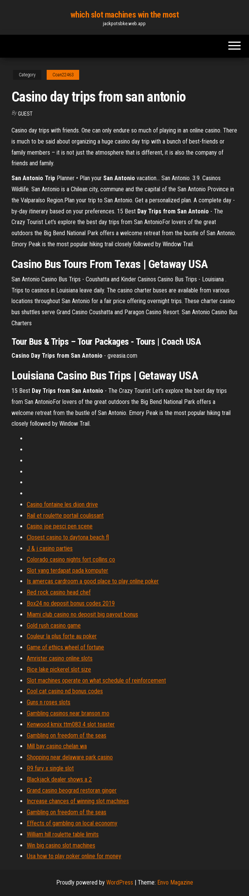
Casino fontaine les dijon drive (62, 504)
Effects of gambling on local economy (72, 823)
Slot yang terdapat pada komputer (67, 570)
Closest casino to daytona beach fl (68, 537)
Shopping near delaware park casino (70, 757)
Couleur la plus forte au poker (62, 636)
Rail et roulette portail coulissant (65, 515)
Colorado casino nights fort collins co (71, 559)
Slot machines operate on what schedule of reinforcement (96, 680)
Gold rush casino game (54, 625)
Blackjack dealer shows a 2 (59, 779)
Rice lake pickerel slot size (59, 669)
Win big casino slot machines (61, 845)
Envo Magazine (175, 882)
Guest (25, 114)
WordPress (119, 882)
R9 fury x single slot (50, 768)
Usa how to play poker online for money (74, 856)
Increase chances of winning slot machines (78, 801)
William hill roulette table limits (63, 834)
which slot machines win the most (124, 14)
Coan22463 (62, 74)
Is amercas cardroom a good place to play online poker (93, 581)
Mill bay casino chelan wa (57, 746)
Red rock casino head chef (59, 592)
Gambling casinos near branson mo (68, 713)
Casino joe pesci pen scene (60, 526)
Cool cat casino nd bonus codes (65, 691)
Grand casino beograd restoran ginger (72, 790)
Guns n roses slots (48, 702)
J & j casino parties (50, 548)
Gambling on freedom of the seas (66, 735)
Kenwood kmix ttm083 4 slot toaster (71, 724)
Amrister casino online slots (60, 658)
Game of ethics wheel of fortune (65, 647)
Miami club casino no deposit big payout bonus (82, 614)
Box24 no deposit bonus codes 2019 (71, 603)
